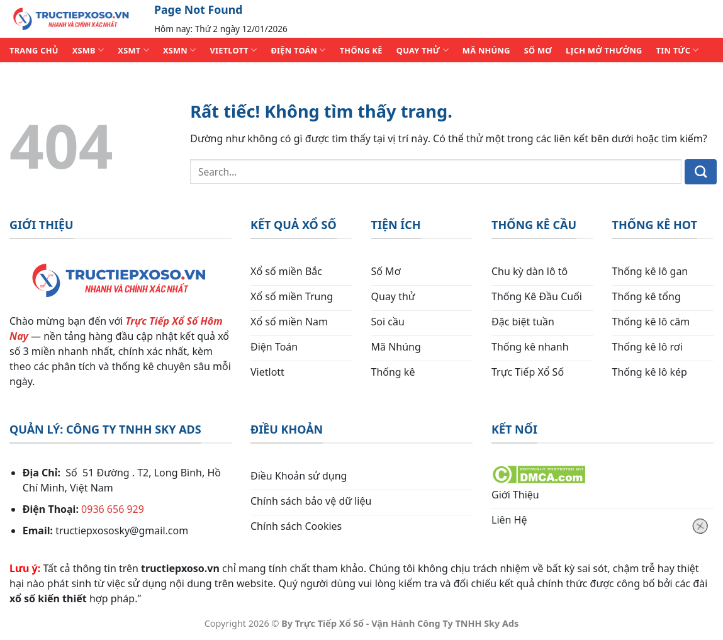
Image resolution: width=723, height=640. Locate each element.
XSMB (88, 50)
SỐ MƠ (538, 50)
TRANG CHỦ (34, 50)
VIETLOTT (233, 50)
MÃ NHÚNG (486, 50)
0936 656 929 (112, 509)
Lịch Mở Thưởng (604, 50)
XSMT (133, 50)
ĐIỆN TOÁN (298, 50)
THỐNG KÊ (361, 50)
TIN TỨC (677, 50)
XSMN (179, 50)
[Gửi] (701, 171)
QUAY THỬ (422, 50)
